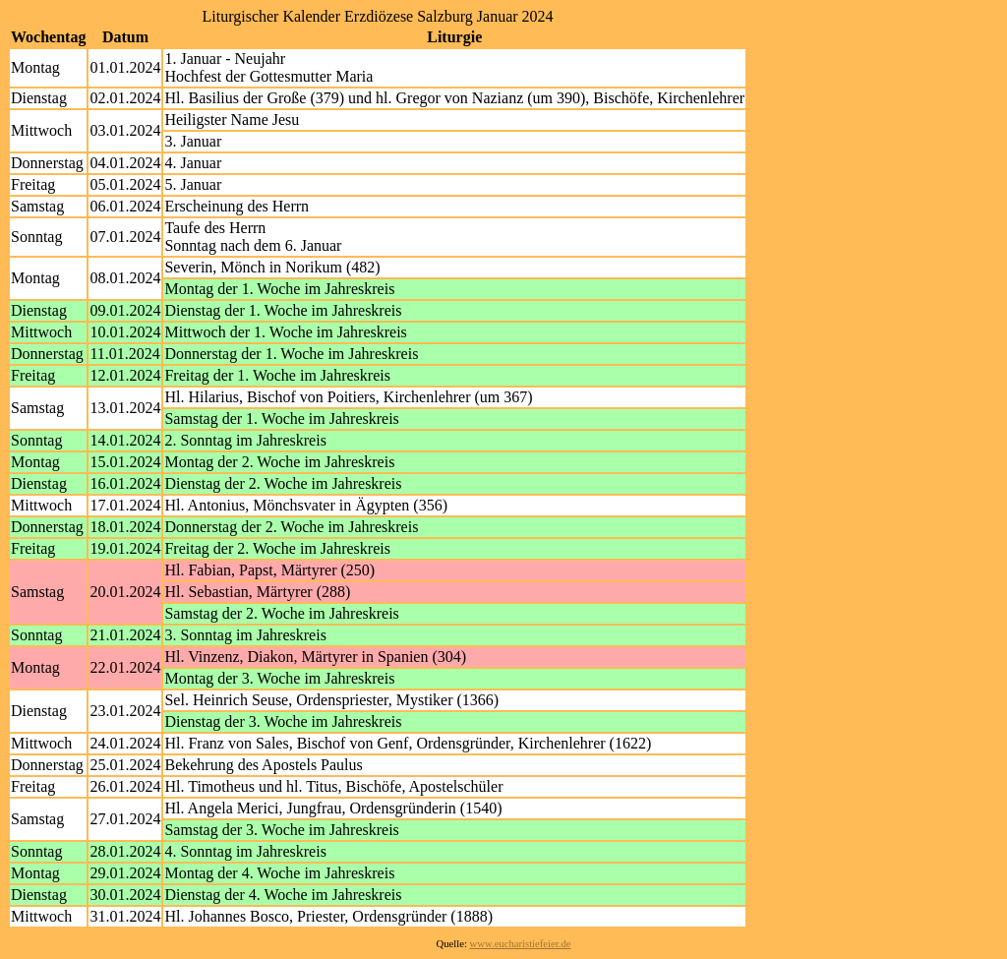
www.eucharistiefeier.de (520, 943)
